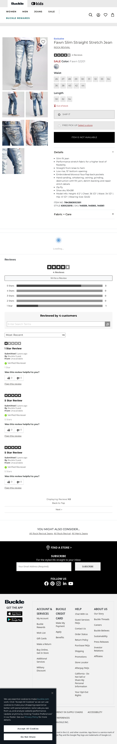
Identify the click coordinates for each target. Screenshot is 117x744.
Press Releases (101, 641)
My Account (42, 618)
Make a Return (44, 644)
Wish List (41, 632)
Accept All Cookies (28, 728)
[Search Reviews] (58, 324)
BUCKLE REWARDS (18, 18)
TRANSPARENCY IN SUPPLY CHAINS (65, 712)
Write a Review (59, 278)
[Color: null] (56, 66)
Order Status (81, 634)
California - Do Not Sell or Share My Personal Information (82, 680)
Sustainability (100, 636)
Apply (58, 631)
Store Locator (81, 662)
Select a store (85, 125)
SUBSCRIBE (87, 566)
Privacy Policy (31, 717)
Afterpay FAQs (82, 668)
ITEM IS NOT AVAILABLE (84, 137)
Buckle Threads (101, 619)
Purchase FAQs (82, 645)
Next (59, 509)
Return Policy (81, 639)
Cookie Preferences (58, 717)
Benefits (60, 637)
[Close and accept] (52, 693)
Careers (98, 624)
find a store (61, 547)
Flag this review (13, 384)
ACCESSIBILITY (95, 712)
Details (84, 152)
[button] (11, 12)
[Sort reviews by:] (35, 335)
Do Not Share (28, 737)
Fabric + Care (84, 214)
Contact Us (80, 628)
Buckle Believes (101, 630)
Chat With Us (81, 613)
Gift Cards (42, 638)
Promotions (81, 656)
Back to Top (58, 503)
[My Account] (98, 15)
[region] (28, 716)
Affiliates (98, 656)
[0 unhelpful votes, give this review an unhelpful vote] (19, 378)
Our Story (99, 613)
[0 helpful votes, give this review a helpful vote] (9, 378)
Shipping (79, 651)
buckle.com (43, 699)
